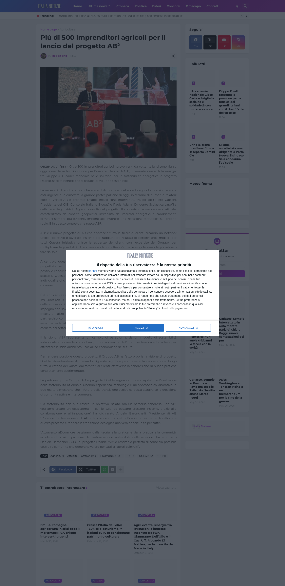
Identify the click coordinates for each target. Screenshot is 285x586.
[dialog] (142, 293)
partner (92, 271)
